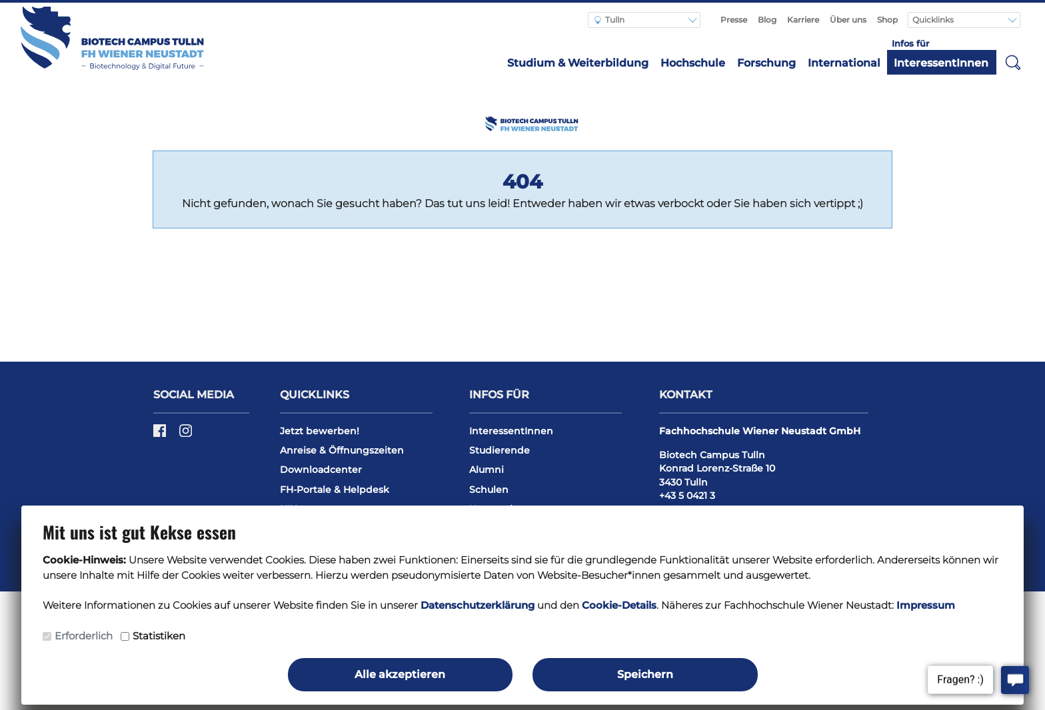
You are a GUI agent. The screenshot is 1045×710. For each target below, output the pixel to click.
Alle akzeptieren (400, 674)
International (844, 63)
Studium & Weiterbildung (577, 63)
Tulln (609, 20)
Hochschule (692, 63)
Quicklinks (934, 20)
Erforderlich (84, 635)
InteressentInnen (941, 63)
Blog (767, 20)
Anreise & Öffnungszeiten (342, 450)
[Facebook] (161, 435)
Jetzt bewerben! (319, 431)
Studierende (499, 450)
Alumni (486, 469)
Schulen (489, 489)
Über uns (848, 20)
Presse (733, 20)
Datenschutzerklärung (477, 605)
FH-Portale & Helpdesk (334, 489)
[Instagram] (185, 435)
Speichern (645, 674)
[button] (1013, 62)
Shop (887, 20)
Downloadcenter (321, 469)
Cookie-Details (619, 605)
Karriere (803, 20)
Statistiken (159, 635)
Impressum (925, 605)
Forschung (766, 63)
